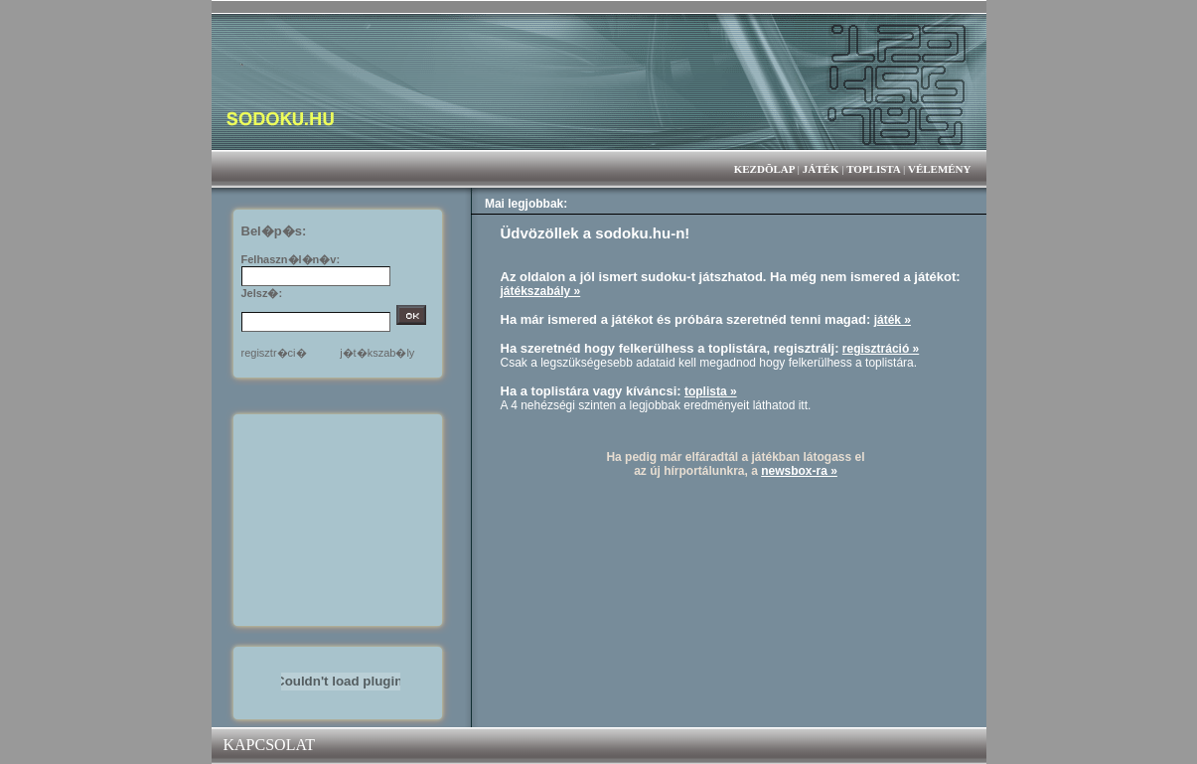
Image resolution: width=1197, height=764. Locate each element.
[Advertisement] (340, 518)
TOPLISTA (873, 169)
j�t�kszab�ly (377, 353)
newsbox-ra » (799, 471)
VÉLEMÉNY (940, 169)
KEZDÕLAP (764, 169)
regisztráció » (880, 349)
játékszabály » (541, 291)
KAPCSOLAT (269, 744)
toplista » (710, 391)
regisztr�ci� (274, 353)
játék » (892, 320)
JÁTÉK (821, 169)
